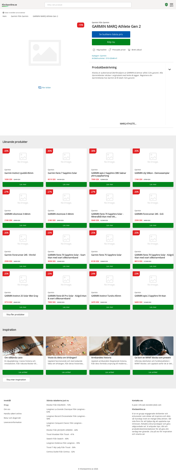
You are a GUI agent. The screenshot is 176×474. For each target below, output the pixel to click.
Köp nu (111, 41)
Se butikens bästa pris (111, 34)
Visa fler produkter (16, 314)
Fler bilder (44, 87)
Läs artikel (23, 372)
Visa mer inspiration (16, 379)
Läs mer (23, 184)
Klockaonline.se (9, 4)
